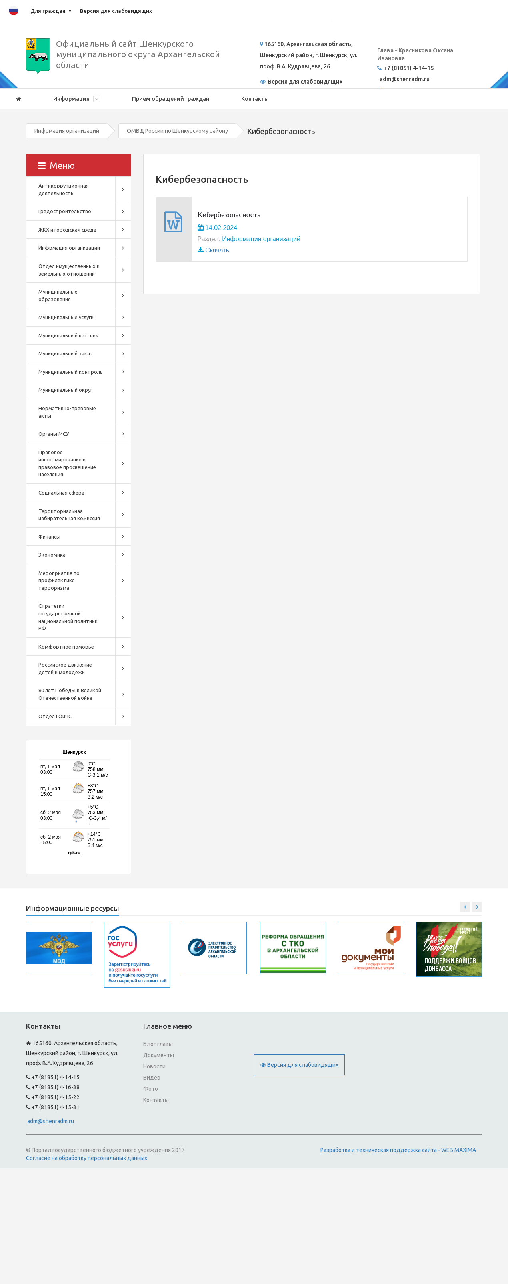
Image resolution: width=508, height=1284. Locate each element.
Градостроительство (64, 211)
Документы (158, 1055)
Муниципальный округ (65, 390)
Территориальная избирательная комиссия (69, 514)
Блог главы (158, 1044)
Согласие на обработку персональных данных (86, 1158)
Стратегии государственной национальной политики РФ (68, 617)
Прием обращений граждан (170, 99)
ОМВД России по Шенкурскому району (177, 131)
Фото (150, 1089)
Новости (154, 1066)
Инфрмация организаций (66, 131)
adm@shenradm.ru (50, 1121)
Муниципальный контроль (70, 372)
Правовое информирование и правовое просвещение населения (67, 463)
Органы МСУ (53, 434)
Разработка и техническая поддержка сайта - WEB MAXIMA (398, 1150)
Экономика (52, 554)
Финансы (49, 536)
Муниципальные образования (58, 295)
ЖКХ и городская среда (67, 229)
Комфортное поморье (66, 646)
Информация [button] (76, 99)
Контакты (255, 99)
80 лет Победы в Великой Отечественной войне (69, 694)
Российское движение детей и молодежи (65, 668)
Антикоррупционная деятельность (63, 189)
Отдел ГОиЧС (55, 716)
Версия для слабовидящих (116, 11)
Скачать (217, 250)
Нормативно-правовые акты (67, 412)
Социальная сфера (61, 492)
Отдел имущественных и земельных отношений (69, 269)
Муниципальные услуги (66, 317)
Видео (151, 1077)
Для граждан (48, 11)
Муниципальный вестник (68, 335)
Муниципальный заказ (65, 353)
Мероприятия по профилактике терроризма (59, 580)
